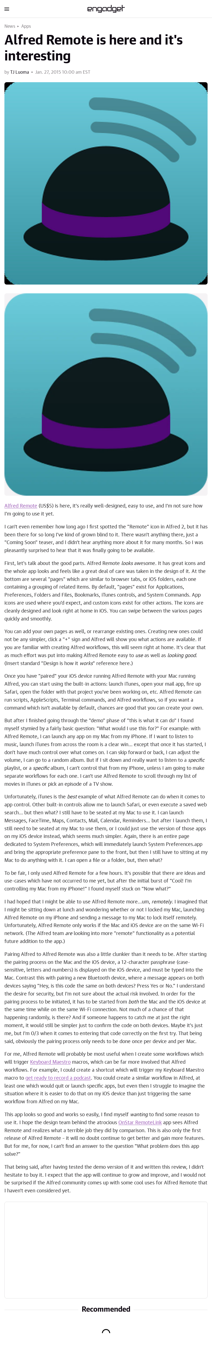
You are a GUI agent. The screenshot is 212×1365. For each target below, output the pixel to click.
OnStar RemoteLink (140, 1122)
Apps (26, 26)
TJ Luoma (19, 72)
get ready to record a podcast (58, 1078)
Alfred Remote (20, 506)
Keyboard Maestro (50, 1062)
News (9, 26)
